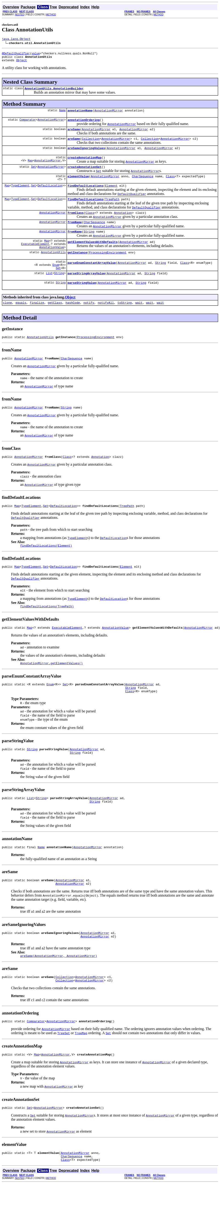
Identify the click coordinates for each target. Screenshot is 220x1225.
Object (21, 63)
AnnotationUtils (53, 267)
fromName (75, 234)
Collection (91, 145)
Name (62, 114)
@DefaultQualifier (16, 55)
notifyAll (106, 322)
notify (88, 322)
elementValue (78, 185)
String (89, 244)
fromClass (76, 224)
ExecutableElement (35, 258)
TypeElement (20, 195)
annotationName (80, 114)
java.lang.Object (16, 39)
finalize (37, 322)
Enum (55, 281)
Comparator (27, 124)
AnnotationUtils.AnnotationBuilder (54, 92)
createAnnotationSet (85, 175)
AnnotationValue (51, 262)
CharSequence (143, 185)
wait (138, 322)
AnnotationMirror (108, 114)
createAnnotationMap (85, 165)
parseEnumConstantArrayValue (92, 279)
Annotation (123, 224)
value (36, 55)
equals (21, 322)
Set (33, 175)
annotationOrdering (84, 124)
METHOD (51, 14)
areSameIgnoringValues (86, 155)
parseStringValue (82, 301)
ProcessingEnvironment (107, 267)
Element (111, 195)
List (49, 291)
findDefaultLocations (85, 195)
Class (170, 185)
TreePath (112, 209)
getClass (55, 322)
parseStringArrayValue (86, 291)
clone (7, 322)
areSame (74, 135)
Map (30, 169)
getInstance (77, 267)
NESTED (19, 14)
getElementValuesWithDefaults (93, 255)
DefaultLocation (50, 195)
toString (124, 322)
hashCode (73, 322)
